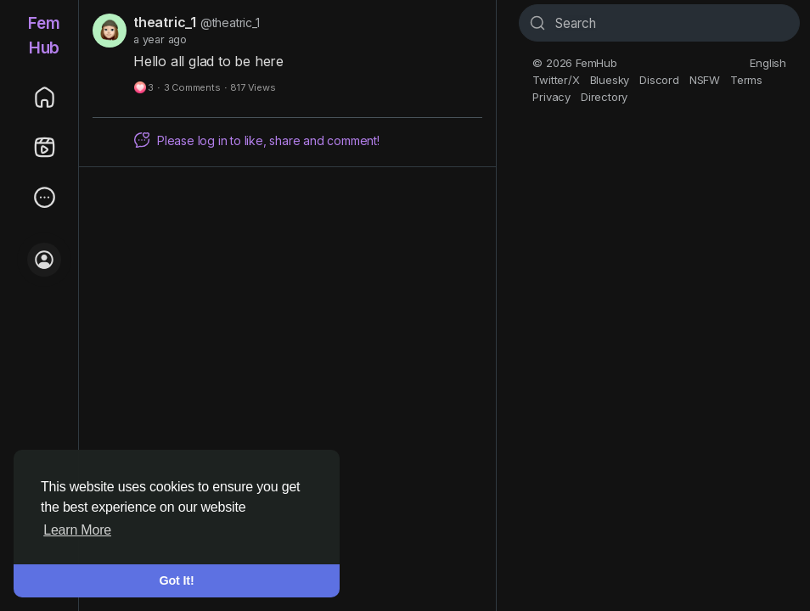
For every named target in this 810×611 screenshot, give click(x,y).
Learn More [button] (77, 530)
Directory (604, 97)
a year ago (160, 39)
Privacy (551, 97)
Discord (659, 80)
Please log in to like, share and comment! (256, 140)
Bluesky (610, 80)
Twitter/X (555, 80)
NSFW (704, 80)
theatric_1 (164, 22)
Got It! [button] (177, 580)
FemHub (43, 36)
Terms (746, 80)
